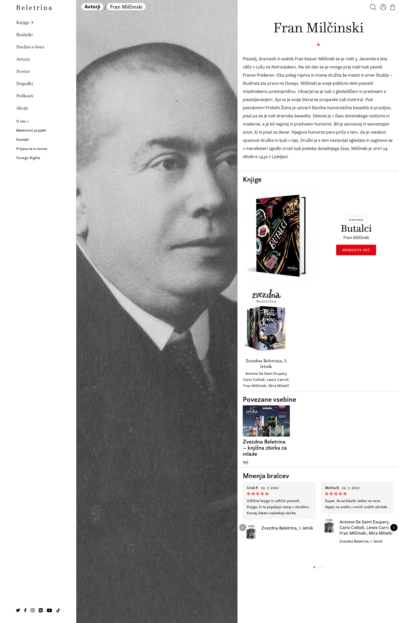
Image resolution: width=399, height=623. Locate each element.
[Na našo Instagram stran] (32, 610)
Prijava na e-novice (31, 148)
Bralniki (24, 34)
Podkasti (24, 96)
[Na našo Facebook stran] (25, 610)
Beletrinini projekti (31, 130)
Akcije (22, 108)
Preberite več (356, 250)
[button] (314, 567)
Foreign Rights (28, 157)
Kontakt (22, 139)
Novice (23, 71)
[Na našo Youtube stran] (49, 610)
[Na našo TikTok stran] (58, 610)
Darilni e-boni (30, 47)
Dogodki (24, 83)
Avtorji (23, 59)
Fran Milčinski (126, 6)
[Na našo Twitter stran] (18, 610)
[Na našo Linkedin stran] (41, 610)
